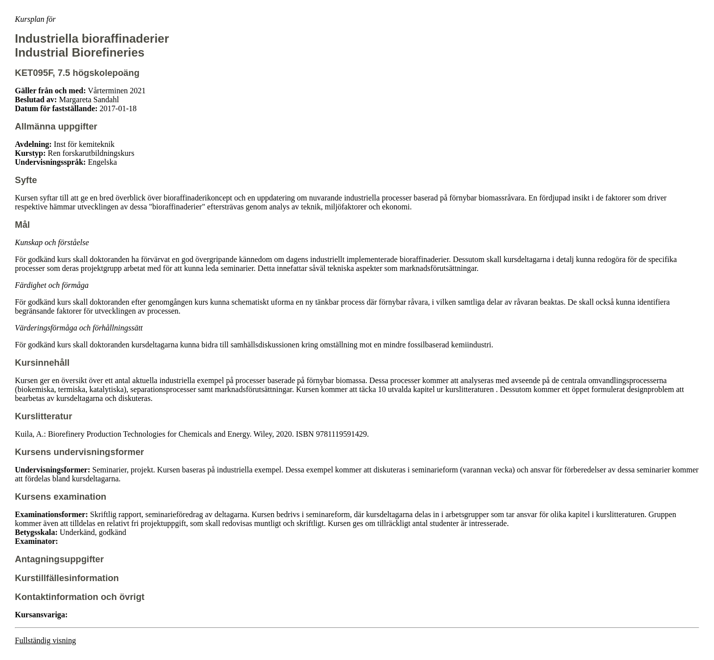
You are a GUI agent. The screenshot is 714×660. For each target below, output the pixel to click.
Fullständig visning (45, 640)
